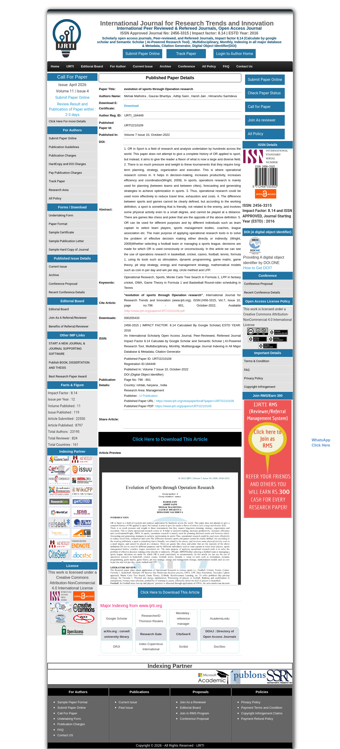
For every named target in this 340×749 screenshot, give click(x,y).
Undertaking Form (61, 215)
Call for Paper (259, 106)
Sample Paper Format (72, 702)
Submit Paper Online (142, 53)
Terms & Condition (256, 361)
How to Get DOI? (257, 268)
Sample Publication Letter (66, 241)
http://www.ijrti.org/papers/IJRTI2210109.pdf (155, 311)
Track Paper (186, 53)
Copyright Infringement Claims (262, 713)
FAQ (247, 370)
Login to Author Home (234, 53)
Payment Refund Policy (257, 718)
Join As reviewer (262, 120)
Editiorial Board (190, 707)
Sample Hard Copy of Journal (69, 249)
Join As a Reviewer (193, 702)
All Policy (55, 198)
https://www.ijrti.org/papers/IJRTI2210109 (183, 406)
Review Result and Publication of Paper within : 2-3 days (72, 109)
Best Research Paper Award (68, 376)
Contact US (65, 735)
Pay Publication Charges (65, 172)
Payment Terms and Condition (261, 707)
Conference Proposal (63, 284)
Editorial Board (59, 309)
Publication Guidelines (64, 147)
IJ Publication (148, 395)
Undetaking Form (69, 718)
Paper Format (58, 224)
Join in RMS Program (194, 713)
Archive (54, 275)
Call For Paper (72, 76)
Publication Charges (62, 155)
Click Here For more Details (67, 121)
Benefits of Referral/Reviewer (69, 326)
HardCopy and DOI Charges (67, 164)
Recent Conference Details (67, 292)
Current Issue (58, 266)
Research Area (59, 190)
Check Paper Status (264, 93)
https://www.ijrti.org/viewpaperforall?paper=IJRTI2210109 (195, 401)
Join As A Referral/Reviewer (68, 317)
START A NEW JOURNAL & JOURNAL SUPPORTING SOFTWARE (67, 349)
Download (131, 106)
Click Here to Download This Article (170, 592)
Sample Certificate (61, 232)
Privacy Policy (253, 378)
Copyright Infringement (260, 387)
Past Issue (126, 707)
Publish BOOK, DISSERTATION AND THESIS (69, 365)
